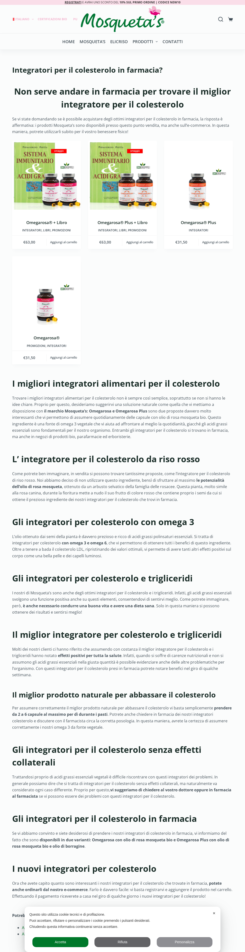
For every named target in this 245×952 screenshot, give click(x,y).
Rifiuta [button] (122, 942)
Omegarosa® (47, 338)
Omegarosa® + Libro (46, 222)
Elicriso (119, 41)
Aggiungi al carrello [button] (63, 242)
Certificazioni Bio (52, 19)
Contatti (173, 41)
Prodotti (146, 42)
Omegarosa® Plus (198, 222)
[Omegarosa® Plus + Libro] (122, 175)
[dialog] (123, 929)
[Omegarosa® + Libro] (46, 175)
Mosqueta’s (92, 41)
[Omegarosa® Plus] (198, 175)
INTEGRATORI (32, 230)
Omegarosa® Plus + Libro (122, 222)
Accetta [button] (60, 942)
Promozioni (61, 230)
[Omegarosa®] (46, 290)
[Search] (220, 19)
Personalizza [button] (184, 942)
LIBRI (47, 230)
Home (68, 41)
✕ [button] (214, 913)
